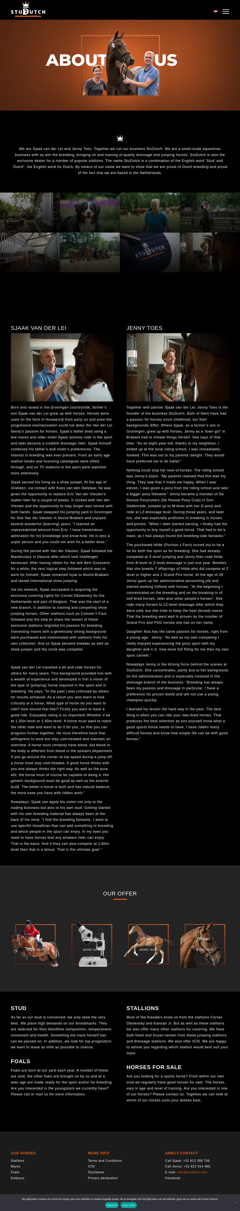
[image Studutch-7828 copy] (30, 213)
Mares (15, 1166)
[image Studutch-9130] (30, 253)
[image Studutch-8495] (210, 213)
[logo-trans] (28, 11)
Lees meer (128, 1205)
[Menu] (224, 11)
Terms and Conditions (105, 1160)
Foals (15, 1172)
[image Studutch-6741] (90, 213)
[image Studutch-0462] (150, 213)
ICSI (91, 1166)
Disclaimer (96, 1172)
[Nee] (235, 1203)
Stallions (17, 1160)
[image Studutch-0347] (90, 253)
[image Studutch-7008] (210, 253)
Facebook (172, 1178)
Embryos (18, 1178)
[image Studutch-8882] (150, 253)
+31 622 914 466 (197, 1166)
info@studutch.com (192, 1172)
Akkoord (112, 1205)
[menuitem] (224, 11)
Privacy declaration (103, 1178)
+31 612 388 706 (196, 1160)
